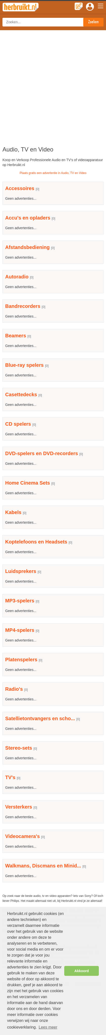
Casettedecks (21, 394)
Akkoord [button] (81, 971)
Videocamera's (22, 836)
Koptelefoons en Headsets (36, 541)
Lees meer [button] (48, 1027)
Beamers (15, 335)
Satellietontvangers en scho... (40, 718)
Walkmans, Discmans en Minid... (43, 865)
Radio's (14, 689)
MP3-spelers (19, 600)
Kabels (13, 512)
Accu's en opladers (27, 218)
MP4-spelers (19, 630)
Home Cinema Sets (27, 483)
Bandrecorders (22, 306)
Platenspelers (21, 659)
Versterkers (18, 807)
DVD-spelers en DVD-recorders (41, 453)
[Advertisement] (53, 86)
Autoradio (16, 276)
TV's (10, 777)
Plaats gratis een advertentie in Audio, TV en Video (53, 173)
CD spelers (18, 424)
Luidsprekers (20, 571)
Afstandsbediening (27, 247)
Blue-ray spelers (24, 365)
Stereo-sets (18, 748)
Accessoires (19, 188)
